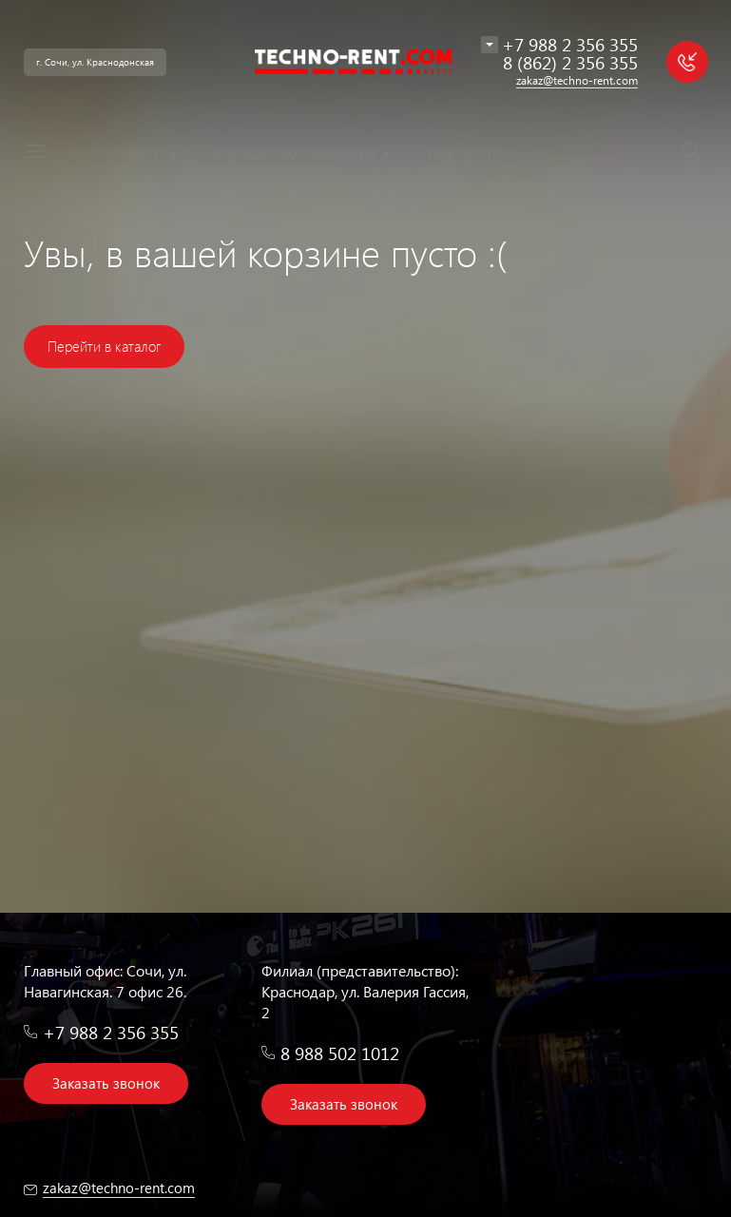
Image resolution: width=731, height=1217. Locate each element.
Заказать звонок (106, 1082)
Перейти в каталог (104, 346)
